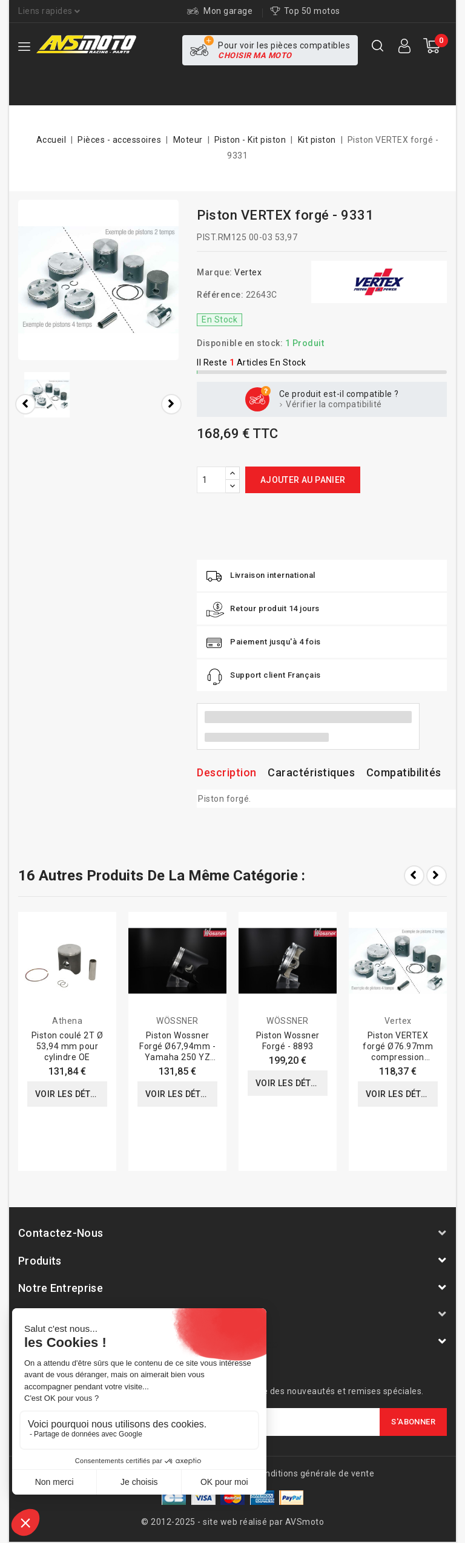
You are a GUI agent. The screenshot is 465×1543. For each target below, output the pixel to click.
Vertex (248, 272)
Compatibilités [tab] (403, 772)
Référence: (220, 295)
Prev (414, 875)
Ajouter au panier (303, 480)
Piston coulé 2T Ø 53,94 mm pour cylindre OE (67, 1046)
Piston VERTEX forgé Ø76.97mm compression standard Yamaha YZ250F (398, 1057)
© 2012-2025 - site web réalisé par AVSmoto (232, 1522)
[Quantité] (211, 480)
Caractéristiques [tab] (311, 772)
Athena (67, 1021)
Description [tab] (227, 772)
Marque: (214, 272)
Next (436, 875)
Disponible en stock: (240, 343)
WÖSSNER (177, 1021)
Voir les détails (71, 1094)
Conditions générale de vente (314, 1473)
